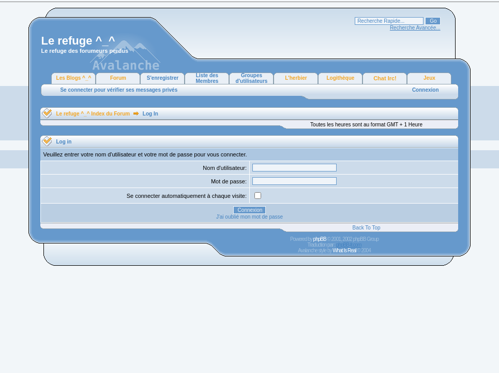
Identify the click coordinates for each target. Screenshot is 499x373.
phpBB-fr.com (348, 245)
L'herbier (296, 78)
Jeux (429, 78)
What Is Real (344, 250)
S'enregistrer (162, 78)
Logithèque (341, 78)
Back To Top (366, 228)
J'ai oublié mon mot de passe (249, 217)
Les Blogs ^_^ (74, 78)
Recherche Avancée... (415, 28)
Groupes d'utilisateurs (252, 78)
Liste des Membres (207, 78)
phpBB (319, 239)
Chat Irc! (385, 78)
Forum (118, 78)
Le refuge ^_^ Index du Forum (93, 114)
